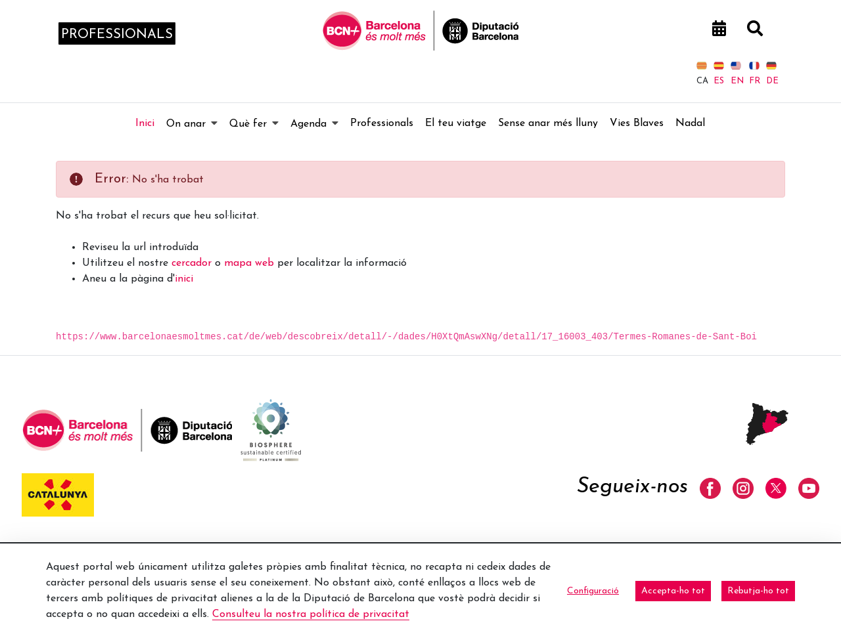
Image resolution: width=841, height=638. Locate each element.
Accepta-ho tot (673, 591)
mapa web (249, 263)
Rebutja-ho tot (758, 591)
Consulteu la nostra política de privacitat (310, 614)
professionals (117, 34)
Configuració (593, 591)
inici (184, 279)
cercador (191, 263)
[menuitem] (144, 123)
